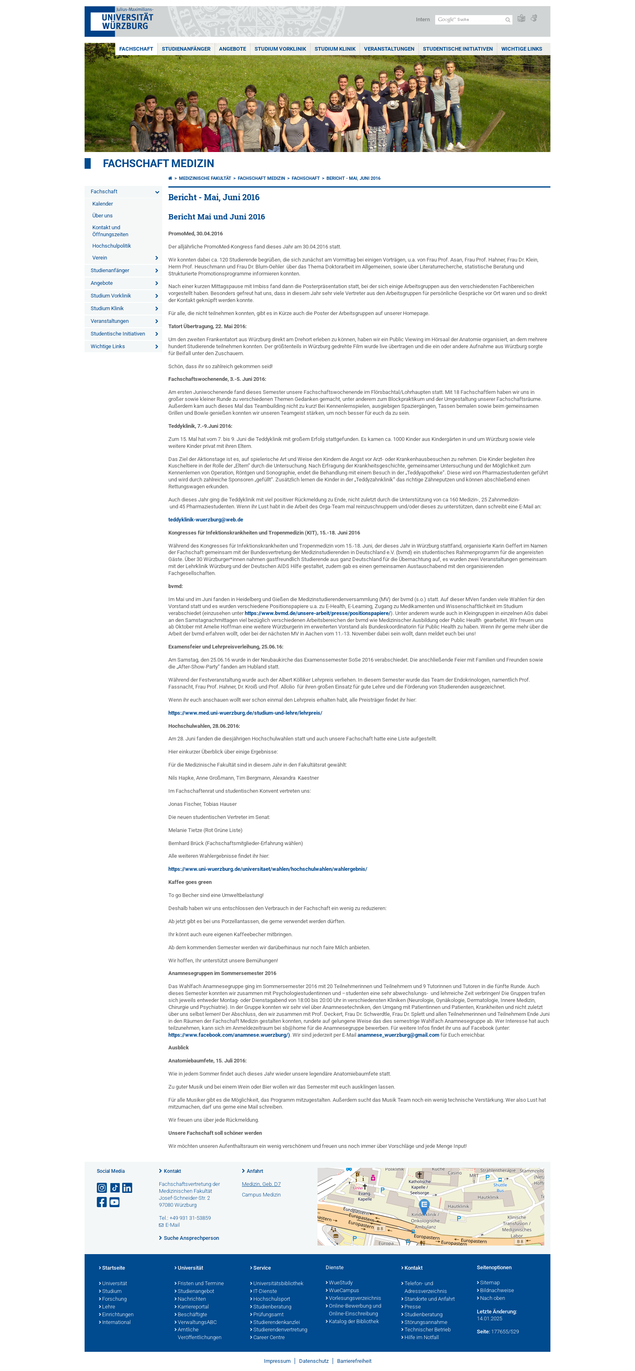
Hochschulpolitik (111, 246)
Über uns (102, 215)
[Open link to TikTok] (115, 1188)
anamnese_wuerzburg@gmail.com (398, 1035)
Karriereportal (191, 1307)
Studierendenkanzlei (275, 1322)
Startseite (112, 1268)
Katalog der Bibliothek (352, 1322)
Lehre (107, 1307)
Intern (423, 19)
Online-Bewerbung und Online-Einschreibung (353, 1310)
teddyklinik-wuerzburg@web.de (205, 520)
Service (260, 1268)
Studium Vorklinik (280, 49)
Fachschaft (136, 49)
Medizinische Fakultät (205, 178)
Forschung (113, 1299)
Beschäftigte (190, 1315)
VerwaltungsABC (195, 1322)
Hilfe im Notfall (420, 1338)
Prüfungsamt (267, 1315)
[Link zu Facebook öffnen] (102, 1202)
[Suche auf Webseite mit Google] (473, 20)
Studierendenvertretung (278, 1330)
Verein (99, 258)
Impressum (277, 1361)
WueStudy (339, 1283)
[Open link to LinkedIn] (128, 1188)
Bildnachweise (495, 1291)
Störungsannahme (424, 1322)
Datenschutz (314, 1361)
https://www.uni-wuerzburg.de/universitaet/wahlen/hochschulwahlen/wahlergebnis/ (267, 869)
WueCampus (342, 1291)
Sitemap (488, 1283)
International (115, 1322)
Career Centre (267, 1338)
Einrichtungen (116, 1315)
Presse (411, 1307)
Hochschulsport (270, 1299)
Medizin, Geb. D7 (261, 1184)
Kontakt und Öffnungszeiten (110, 230)
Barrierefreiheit (354, 1361)
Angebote (232, 49)
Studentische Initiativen (458, 49)
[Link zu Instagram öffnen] (102, 1188)
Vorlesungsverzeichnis (353, 1298)
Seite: (483, 1332)
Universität (113, 1284)
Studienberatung (270, 1307)
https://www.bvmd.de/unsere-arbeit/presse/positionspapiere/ (318, 613)
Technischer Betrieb (426, 1330)
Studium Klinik (335, 49)
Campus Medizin (261, 1195)
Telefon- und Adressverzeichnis (424, 1287)
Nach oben (491, 1298)
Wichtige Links (521, 49)
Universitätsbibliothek (276, 1284)
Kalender (102, 204)
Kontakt (172, 1171)
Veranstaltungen (389, 49)
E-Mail (172, 1225)
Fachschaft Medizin (158, 163)
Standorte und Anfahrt (428, 1299)
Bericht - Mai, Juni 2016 (353, 178)
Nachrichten (190, 1299)
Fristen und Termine (199, 1284)
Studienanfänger (186, 49)
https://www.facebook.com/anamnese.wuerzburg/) (229, 1035)
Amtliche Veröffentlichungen (197, 1334)
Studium (110, 1291)
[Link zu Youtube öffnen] (115, 1202)
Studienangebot (194, 1291)
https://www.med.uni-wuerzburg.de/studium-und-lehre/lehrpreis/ (245, 713)
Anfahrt (255, 1171)
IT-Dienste (263, 1291)
